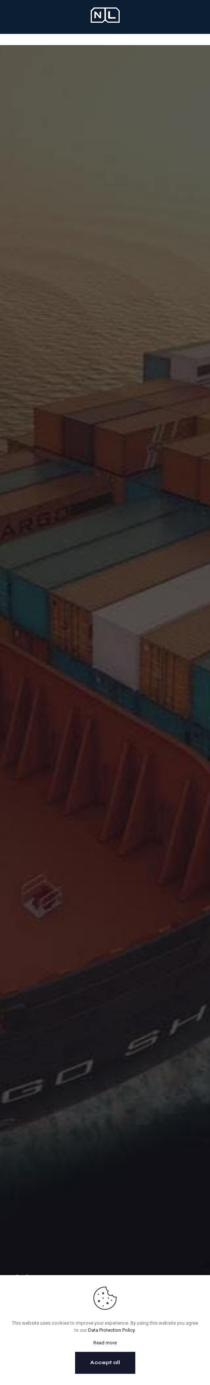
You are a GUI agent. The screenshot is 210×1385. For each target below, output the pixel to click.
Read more (105, 1343)
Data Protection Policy (111, 1330)
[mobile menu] (200, 15)
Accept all (105, 1362)
